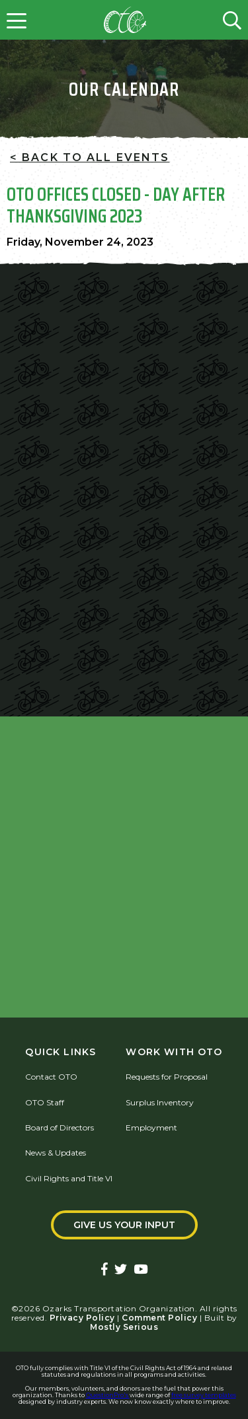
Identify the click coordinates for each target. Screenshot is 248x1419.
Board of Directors (59, 1127)
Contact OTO (51, 1077)
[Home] (125, 20)
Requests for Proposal (167, 1077)
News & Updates (55, 1153)
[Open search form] (232, 19)
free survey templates (203, 1395)
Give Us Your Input (124, 1225)
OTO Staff (44, 1102)
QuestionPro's (108, 1395)
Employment (151, 1127)
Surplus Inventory (160, 1102)
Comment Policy (159, 1318)
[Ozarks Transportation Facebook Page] (104, 1270)
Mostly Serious (124, 1327)
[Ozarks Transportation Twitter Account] (120, 1270)
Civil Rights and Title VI (68, 1178)
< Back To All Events (89, 157)
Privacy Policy (82, 1318)
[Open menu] (16, 19)
